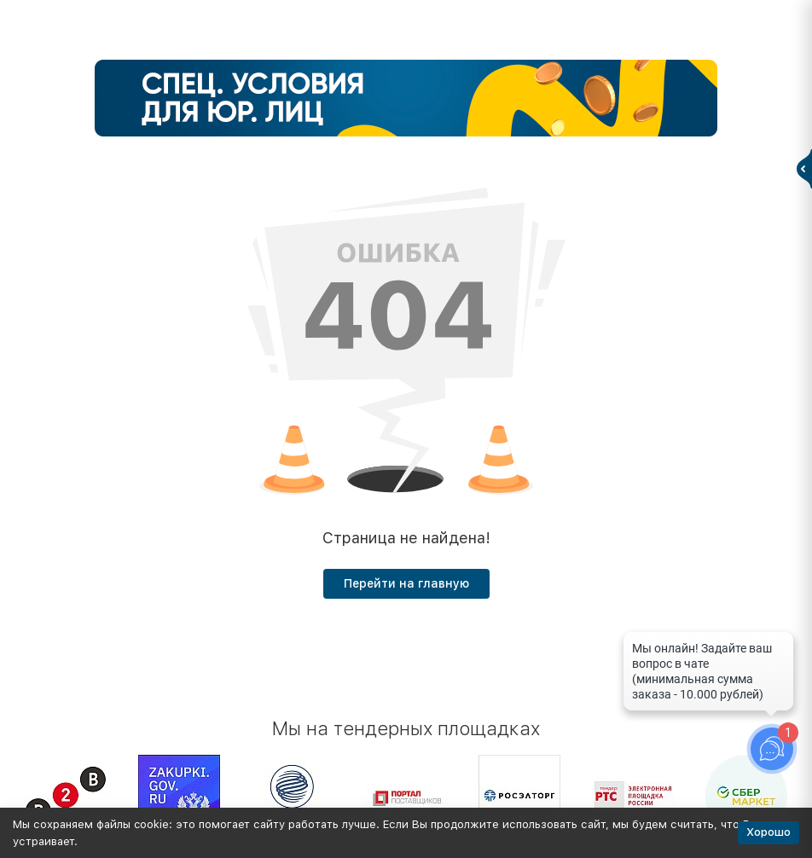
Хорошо (768, 832)
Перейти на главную (406, 583)
